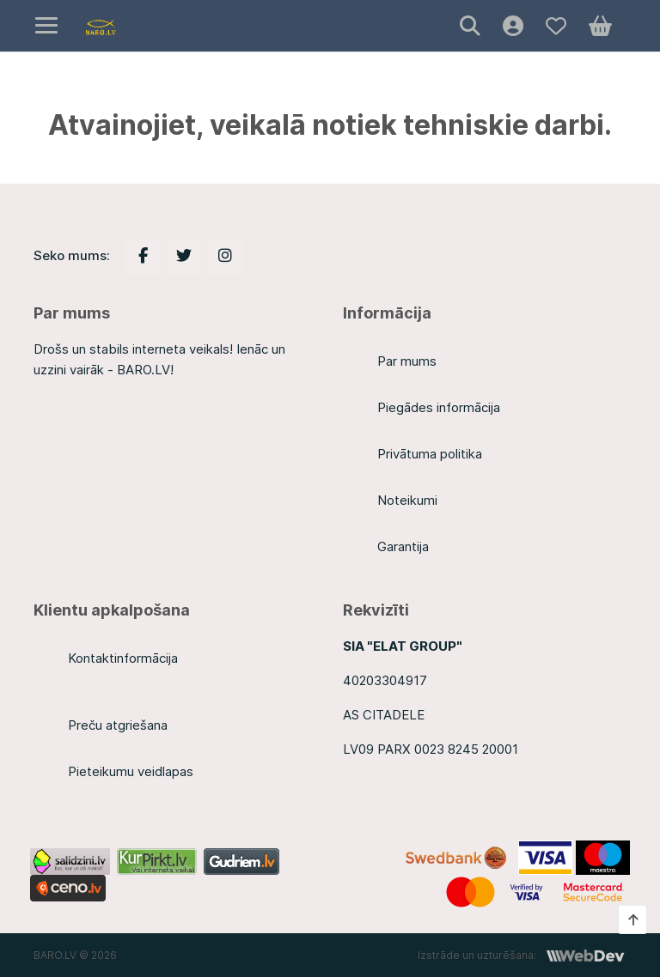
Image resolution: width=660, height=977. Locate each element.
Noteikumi (407, 500)
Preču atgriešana (118, 725)
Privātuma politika (429, 454)
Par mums (407, 361)
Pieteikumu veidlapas (130, 771)
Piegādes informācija (438, 407)
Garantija (403, 546)
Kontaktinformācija (123, 658)
